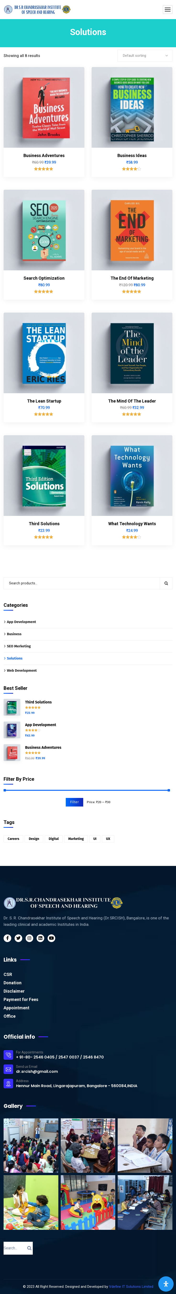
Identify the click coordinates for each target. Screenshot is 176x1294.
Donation (13, 982)
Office (10, 1016)
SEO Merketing (19, 646)
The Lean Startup (44, 400)
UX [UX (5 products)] (108, 839)
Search (166, 583)
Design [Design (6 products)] (34, 839)
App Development (21, 622)
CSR (8, 974)
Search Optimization (44, 278)
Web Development (22, 670)
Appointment (16, 1007)
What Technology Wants (132, 523)
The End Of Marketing (132, 278)
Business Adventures (44, 155)
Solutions (14, 658)
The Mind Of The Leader (132, 400)
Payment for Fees (21, 999)
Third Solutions (44, 523)
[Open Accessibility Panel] (166, 1284)
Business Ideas (132, 155)
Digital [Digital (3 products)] (54, 839)
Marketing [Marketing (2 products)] (76, 839)
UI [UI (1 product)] (94, 839)
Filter (74, 802)
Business (14, 634)
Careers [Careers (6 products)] (13, 839)
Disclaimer (14, 991)
